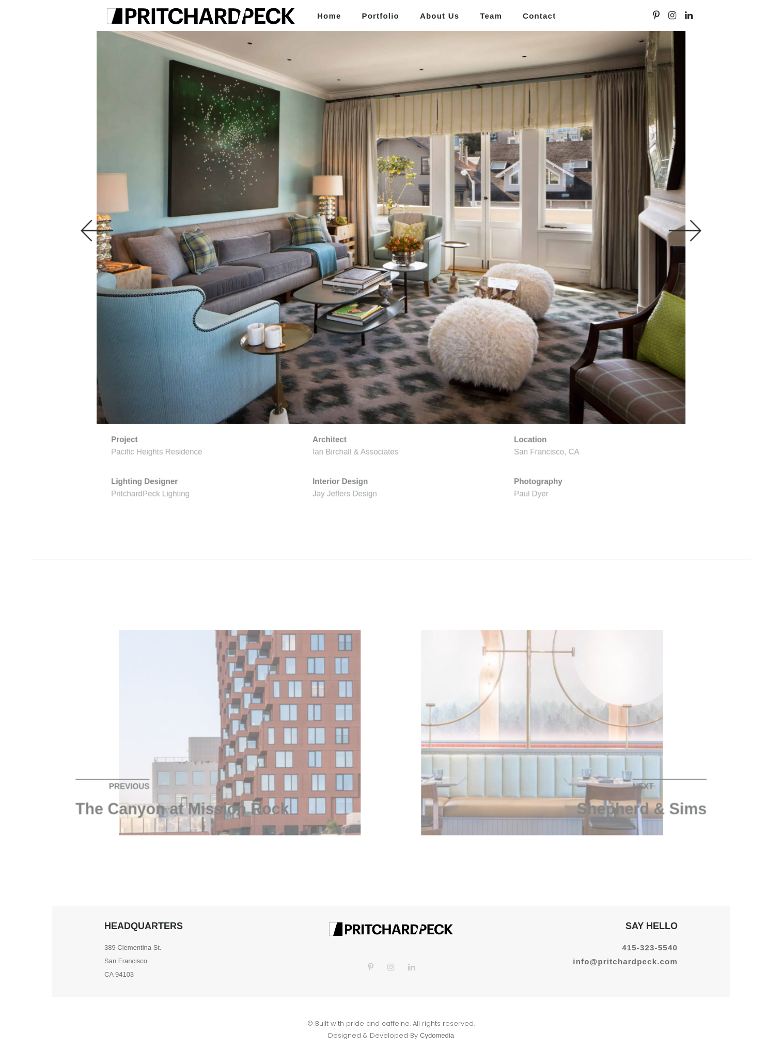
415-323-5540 (650, 947)
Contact (539, 16)
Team (491, 16)
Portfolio (380, 16)
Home (329, 16)
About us (439, 16)
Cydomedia (437, 1035)
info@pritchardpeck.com (625, 961)
